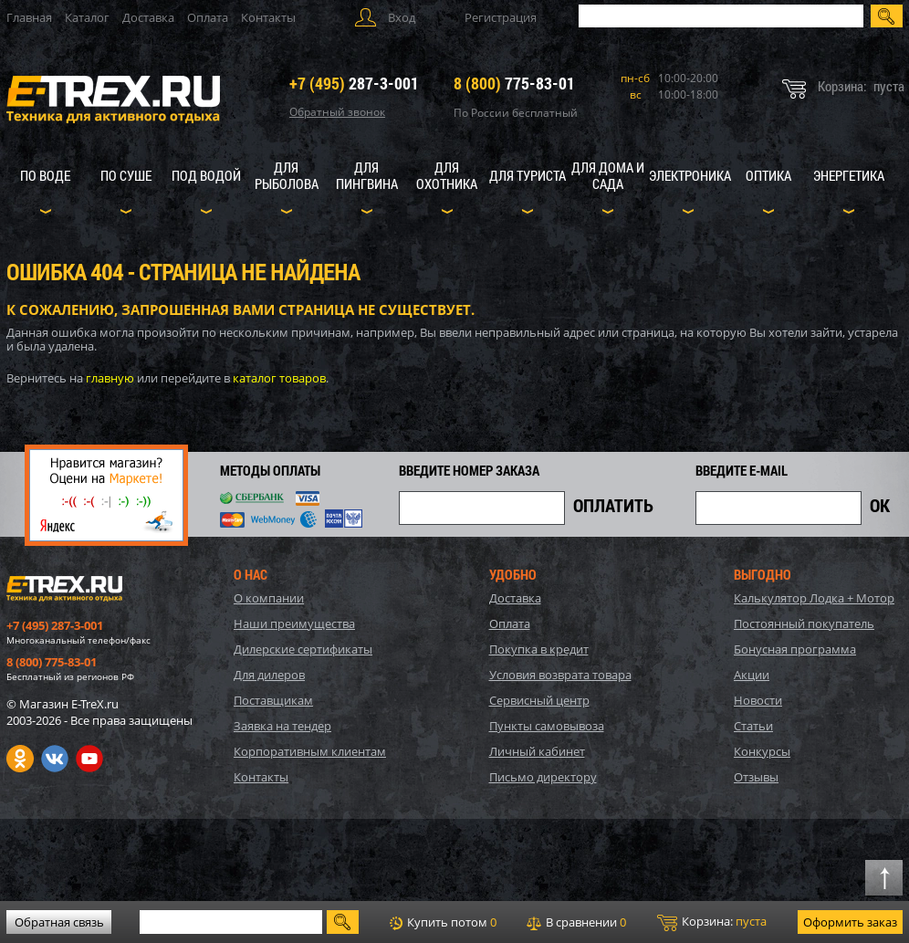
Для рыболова (287, 175)
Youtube (89, 758)
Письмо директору (543, 777)
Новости (758, 700)
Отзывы (756, 777)
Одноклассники (20, 758)
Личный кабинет (537, 751)
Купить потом (443, 922)
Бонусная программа (795, 649)
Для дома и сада (607, 175)
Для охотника (446, 175)
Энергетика (848, 175)
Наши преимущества (294, 623)
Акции (751, 674)
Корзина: (712, 922)
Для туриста (527, 175)
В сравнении (576, 922)
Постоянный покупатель (804, 623)
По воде (45, 175)
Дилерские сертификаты (303, 649)
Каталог (87, 17)
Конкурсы (762, 751)
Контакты (268, 17)
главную (110, 378)
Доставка (148, 17)
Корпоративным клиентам (310, 751)
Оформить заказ (850, 922)
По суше (126, 175)
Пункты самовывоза (546, 726)
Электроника (690, 175)
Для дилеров (269, 674)
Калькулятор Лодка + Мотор (814, 598)
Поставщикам (273, 700)
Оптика (768, 175)
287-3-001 (354, 83)
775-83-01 (514, 83)
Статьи (753, 726)
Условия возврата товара (560, 674)
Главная (29, 17)
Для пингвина (367, 175)
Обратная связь (59, 922)
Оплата (207, 17)
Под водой (206, 175)
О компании (269, 598)
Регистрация (501, 17)
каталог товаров (279, 378)
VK (54, 758)
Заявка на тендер (282, 726)
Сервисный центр (539, 700)
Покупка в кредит (539, 649)
